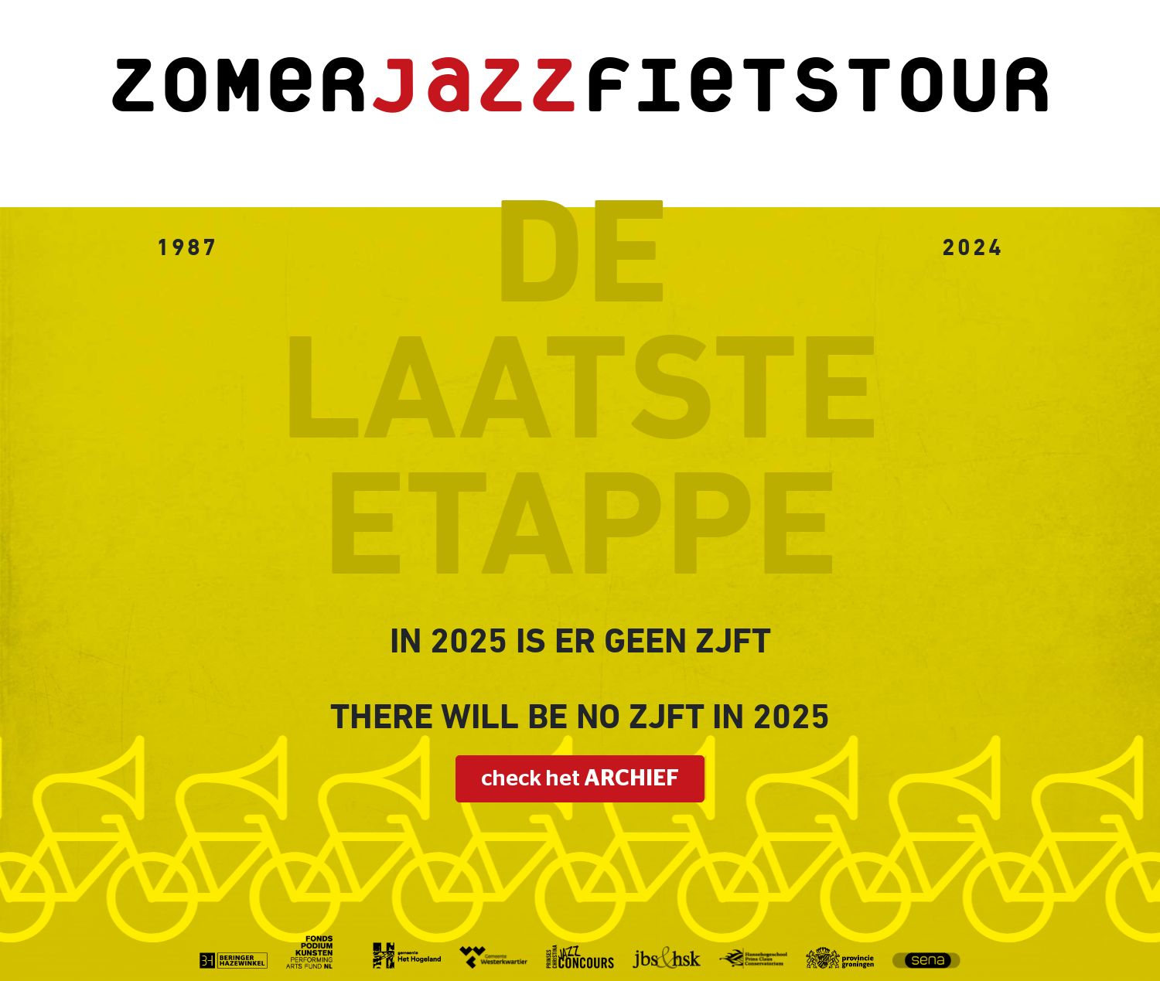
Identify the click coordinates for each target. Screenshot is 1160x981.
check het (580, 779)
